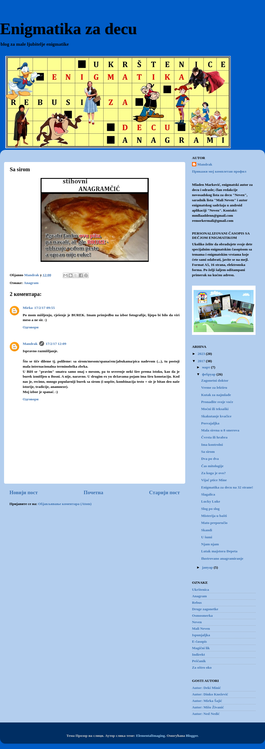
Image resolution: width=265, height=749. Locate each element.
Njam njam (210, 544)
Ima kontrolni (212, 445)
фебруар (209, 374)
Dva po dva (210, 459)
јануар (208, 567)
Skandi (206, 530)
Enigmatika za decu (68, 29)
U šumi (206, 537)
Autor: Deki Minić (206, 688)
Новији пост (23, 492)
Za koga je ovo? (213, 473)
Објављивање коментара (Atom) (65, 504)
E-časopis (199, 641)
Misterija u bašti (214, 516)
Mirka (28, 308)
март (206, 367)
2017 (202, 361)
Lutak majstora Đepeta (219, 551)
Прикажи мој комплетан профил (219, 171)
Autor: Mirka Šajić (207, 701)
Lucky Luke (210, 501)
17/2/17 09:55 (44, 308)
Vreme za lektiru (214, 387)
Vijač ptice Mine (214, 480)
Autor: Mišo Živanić (208, 707)
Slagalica (208, 494)
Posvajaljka (210, 423)
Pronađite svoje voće (217, 402)
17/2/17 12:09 (56, 344)
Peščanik (199, 661)
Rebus (197, 602)
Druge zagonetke (205, 609)
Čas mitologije (212, 466)
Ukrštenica (200, 590)
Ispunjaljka (201, 635)
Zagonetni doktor (214, 380)
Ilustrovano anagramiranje (222, 558)
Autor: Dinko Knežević (210, 694)
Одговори (31, 327)
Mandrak (30, 344)
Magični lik (201, 648)
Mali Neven (201, 628)
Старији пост (164, 492)
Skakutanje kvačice (216, 416)
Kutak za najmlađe (216, 395)
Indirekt (198, 654)
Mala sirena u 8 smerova (220, 430)
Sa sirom (208, 452)
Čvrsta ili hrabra (214, 437)
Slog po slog (210, 509)
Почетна (93, 492)
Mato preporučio (214, 523)
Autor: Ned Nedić (206, 714)
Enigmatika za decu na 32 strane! (227, 487)
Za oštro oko (202, 667)
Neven (197, 622)
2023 (202, 354)
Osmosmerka (202, 615)
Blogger (192, 736)
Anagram (31, 283)
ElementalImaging (150, 736)
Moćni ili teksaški (214, 409)
